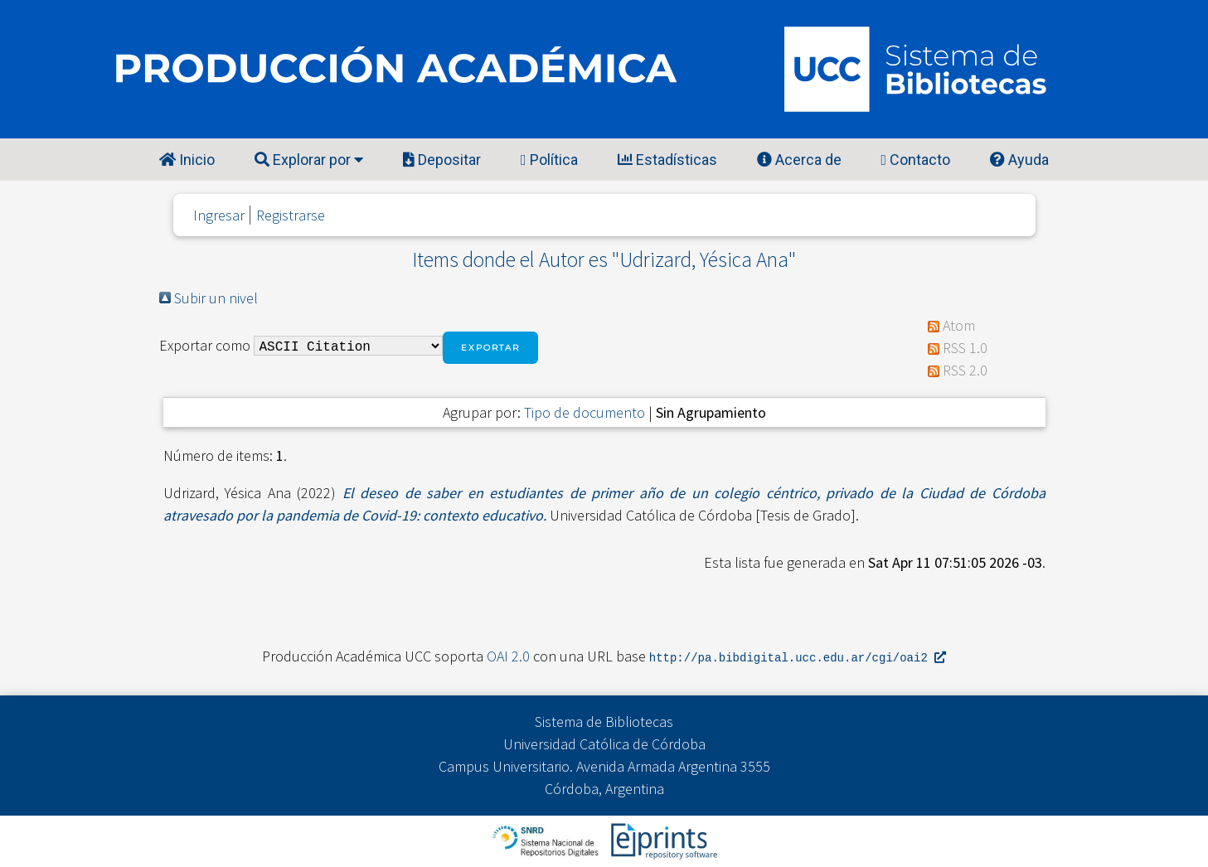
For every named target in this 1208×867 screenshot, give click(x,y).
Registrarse (290, 215)
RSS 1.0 (965, 347)
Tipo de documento (584, 412)
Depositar (442, 159)
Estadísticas (667, 159)
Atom (959, 325)
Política (549, 159)
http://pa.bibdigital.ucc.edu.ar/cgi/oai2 (797, 657)
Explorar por (309, 159)
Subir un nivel (216, 298)
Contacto (916, 159)
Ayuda (1019, 159)
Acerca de (799, 159)
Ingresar (219, 215)
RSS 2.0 (965, 370)
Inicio (187, 159)
